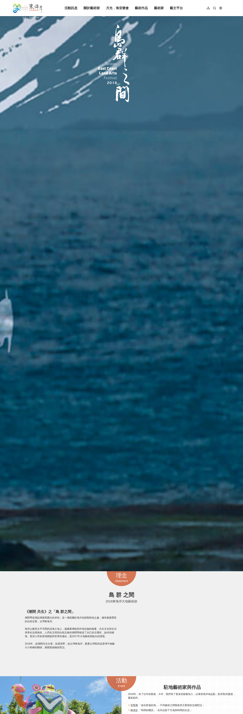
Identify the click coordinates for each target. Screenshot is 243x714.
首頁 (24, 17)
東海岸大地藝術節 (27, 8)
